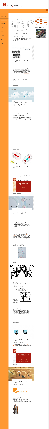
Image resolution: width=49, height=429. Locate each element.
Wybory (14, 262)
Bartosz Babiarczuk (20, 342)
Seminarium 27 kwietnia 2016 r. (21, 60)
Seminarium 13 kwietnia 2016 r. (21, 340)
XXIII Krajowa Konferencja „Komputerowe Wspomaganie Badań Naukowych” (20, 282)
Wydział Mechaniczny (3, 16)
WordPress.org (2, 43)
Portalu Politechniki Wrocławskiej (22, 259)
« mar (36, 24)
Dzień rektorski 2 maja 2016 (20, 34)
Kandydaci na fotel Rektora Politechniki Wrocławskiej (20, 212)
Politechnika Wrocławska (19, 32)
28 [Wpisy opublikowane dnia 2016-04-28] (41, 23)
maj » (46, 24)
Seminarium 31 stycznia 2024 (4, 25)
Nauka (18, 322)
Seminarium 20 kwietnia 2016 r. (21, 166)
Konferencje (18, 278)
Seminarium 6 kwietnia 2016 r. (20, 382)
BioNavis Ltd (23, 396)
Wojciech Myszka (21, 36)
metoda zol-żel (15, 364)
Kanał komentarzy (3, 42)
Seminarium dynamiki (15, 338)
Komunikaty (14, 32)
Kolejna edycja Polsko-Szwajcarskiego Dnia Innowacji (21, 104)
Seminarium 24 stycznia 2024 (4, 28)
